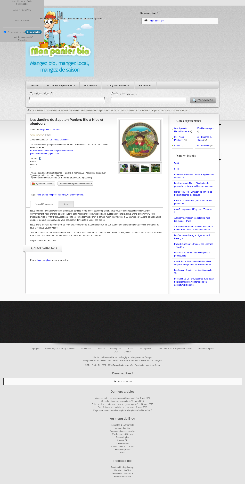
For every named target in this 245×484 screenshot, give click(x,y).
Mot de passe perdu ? (23, 37)
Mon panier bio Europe (141, 357)
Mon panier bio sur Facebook (121, 360)
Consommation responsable (122, 431)
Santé (122, 452)
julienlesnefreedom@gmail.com (44, 154)
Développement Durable (122, 434)
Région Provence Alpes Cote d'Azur (98, 110)
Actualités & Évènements (122, 425)
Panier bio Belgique (120, 357)
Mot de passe (22, 20)
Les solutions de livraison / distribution (63, 110)
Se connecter (22, 4)
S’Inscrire (22, 40)
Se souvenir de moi (16, 32)
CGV (116, 352)
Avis (66, 204)
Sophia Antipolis (49, 195)
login (39, 260)
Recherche (205, 100)
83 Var (177, 146)
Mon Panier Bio (94, 365)
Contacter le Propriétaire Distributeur (75, 184)
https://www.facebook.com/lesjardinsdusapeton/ (51, 150)
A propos (35, 348)
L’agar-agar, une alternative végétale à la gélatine (115, 410)
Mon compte (90, 85)
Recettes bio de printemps (122, 467)
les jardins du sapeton (50, 129)
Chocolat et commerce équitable (116, 401)
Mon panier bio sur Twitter (94, 360)
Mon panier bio (157, 21)
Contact (127, 352)
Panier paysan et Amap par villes (60, 348)
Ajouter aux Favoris (43, 184)
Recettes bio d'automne (122, 473)
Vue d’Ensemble (44, 204)
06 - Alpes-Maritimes (126, 110)
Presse (130, 348)
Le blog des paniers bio (118, 85)
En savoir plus (122, 437)
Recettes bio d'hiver (122, 476)
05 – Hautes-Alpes (205, 128)
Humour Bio (122, 440)
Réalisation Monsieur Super (147, 365)
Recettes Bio (145, 85)
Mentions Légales (206, 348)
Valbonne (62, 195)
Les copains (115, 348)
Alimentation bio (122, 428)
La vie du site (123, 443)
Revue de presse (122, 449)
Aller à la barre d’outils (22, 1)
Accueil (34, 85)
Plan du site (86, 348)
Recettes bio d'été (122, 470)
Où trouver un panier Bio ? (61, 85)
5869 (176, 163)
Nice (39, 195)
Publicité (101, 348)
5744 (176, 169)
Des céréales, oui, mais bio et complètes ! (116, 407)
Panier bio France (101, 357)
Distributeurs (37, 110)
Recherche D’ (41, 93)
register (47, 260)
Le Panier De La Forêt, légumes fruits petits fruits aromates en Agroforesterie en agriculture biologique (194, 282)
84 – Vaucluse (203, 146)
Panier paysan (145, 348)
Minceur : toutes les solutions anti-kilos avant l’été (117, 398)
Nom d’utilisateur (22, 10)
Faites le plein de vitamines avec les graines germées (116, 404)
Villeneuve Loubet (75, 195)
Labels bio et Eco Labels (122, 446)
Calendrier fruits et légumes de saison (175, 348)
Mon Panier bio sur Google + (149, 360)
